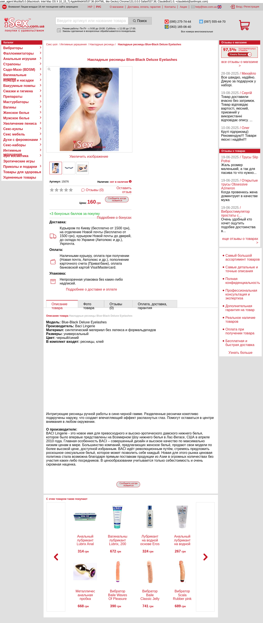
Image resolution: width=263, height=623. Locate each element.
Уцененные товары (19, 177)
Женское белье (16, 113)
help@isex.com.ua (206, 6)
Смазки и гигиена (18, 91)
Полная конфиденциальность (242, 281)
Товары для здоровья (22, 172)
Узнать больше (240, 352)
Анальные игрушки (19, 59)
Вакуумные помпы (19, 86)
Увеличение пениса (20, 123)
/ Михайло (248, 73)
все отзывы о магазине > (239, 64)
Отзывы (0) (95, 190)
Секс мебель (14, 134)
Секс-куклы (13, 129)
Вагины (9, 107)
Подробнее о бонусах (114, 217)
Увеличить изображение (88, 156)
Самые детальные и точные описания (241, 269)
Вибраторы (13, 48)
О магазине (117, 6)
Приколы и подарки (20, 166)
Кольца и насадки (18, 80)
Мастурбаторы (16, 102)
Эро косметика (15, 156)
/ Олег (244, 128)
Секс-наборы (14, 145)
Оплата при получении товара (239, 331)
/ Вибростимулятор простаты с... (235, 211)
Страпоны (12, 64)
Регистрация (251, 6)
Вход (239, 6)
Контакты (170, 6)
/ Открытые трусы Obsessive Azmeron (239, 184)
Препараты (12, 96)
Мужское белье (16, 118)
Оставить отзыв (124, 190)
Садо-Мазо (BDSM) (19, 69)
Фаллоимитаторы (18, 53)
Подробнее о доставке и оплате (91, 289)
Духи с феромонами (20, 140)
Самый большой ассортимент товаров (242, 257)
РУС (98, 6)
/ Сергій (246, 93)
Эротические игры (19, 161)
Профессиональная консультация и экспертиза (241, 294)
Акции (183, 6)
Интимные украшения (12, 151)
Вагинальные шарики (15, 75)
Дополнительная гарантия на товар (240, 308)
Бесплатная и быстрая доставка (239, 343)
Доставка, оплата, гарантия (144, 6)
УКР (90, 6)
